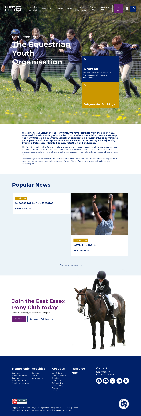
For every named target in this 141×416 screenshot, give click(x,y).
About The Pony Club (32, 8)
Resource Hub (78, 370)
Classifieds (56, 378)
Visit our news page (71, 265)
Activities (38, 368)
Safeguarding (57, 383)
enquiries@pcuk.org (105, 374)
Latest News (57, 373)
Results (35, 375)
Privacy (55, 388)
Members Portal (104, 8)
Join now (118, 8)
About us (58, 368)
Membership (21, 368)
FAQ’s (54, 391)
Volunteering (37, 378)
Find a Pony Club (19, 380)
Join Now (16, 373)
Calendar (58, 8)
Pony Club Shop (59, 375)
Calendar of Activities (41, 319)
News (68, 8)
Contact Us (92, 8)
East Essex (46, 8)
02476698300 (103, 372)
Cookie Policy (57, 386)
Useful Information (79, 8)
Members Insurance (20, 383)
